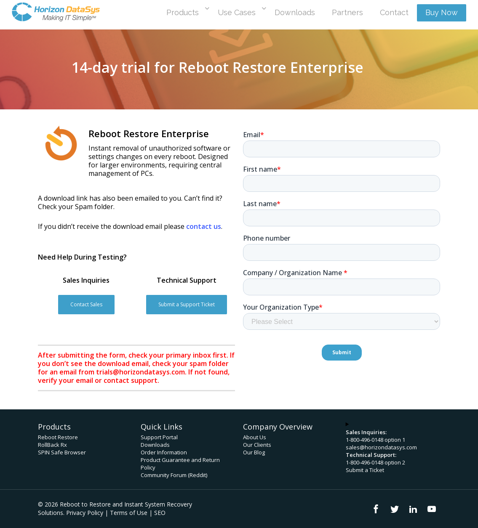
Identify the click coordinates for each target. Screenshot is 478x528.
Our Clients (257, 444)
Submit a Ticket (365, 470)
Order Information (164, 452)
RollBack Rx (52, 444)
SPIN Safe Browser (62, 452)
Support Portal (159, 437)
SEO (160, 513)
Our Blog (254, 452)
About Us (254, 437)
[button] (86, 304)
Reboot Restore (58, 437)
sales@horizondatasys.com (381, 447)
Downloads (155, 444)
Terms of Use (128, 513)
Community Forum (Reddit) (174, 475)
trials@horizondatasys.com (140, 372)
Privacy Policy (84, 513)
